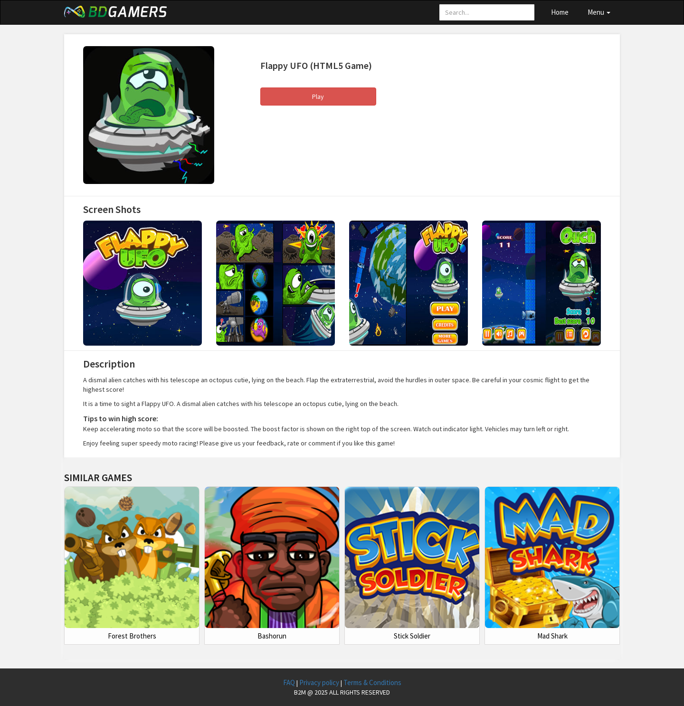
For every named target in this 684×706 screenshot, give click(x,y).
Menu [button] (599, 12)
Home (560, 12)
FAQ (289, 682)
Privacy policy (320, 682)
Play (318, 96)
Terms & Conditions (372, 682)
